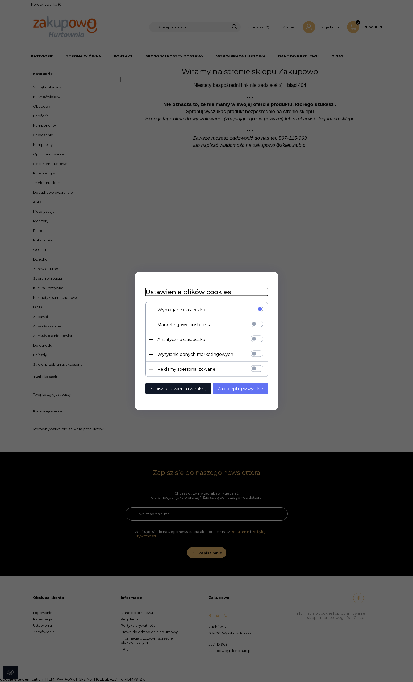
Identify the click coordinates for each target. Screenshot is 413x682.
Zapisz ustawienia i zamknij (178, 388)
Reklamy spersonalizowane (186, 369)
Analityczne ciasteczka (181, 339)
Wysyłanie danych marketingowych (195, 354)
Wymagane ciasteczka (181, 309)
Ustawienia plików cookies (188, 292)
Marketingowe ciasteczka (184, 324)
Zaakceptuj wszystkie (240, 388)
